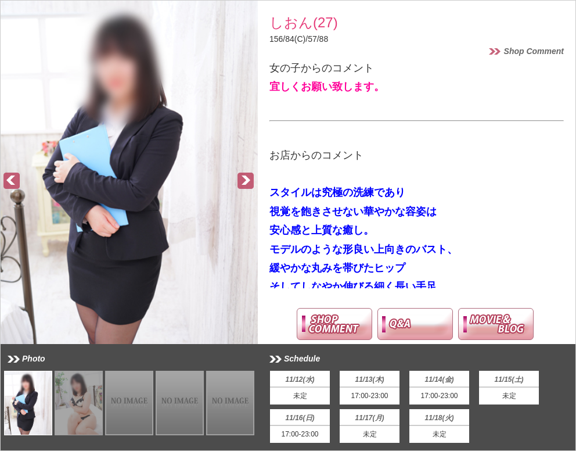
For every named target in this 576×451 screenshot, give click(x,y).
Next (246, 181)
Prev (12, 181)
